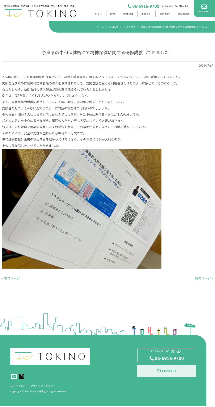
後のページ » (204, 278)
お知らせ (113, 26)
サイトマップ (18, 386)
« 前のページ (11, 278)
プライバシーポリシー (45, 386)
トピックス (129, 26)
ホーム (100, 26)
